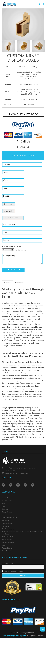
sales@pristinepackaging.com (17, 473)
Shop (3, 545)
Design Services (7, 512)
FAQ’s (4, 515)
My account (6, 520)
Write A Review (7, 551)
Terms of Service (7, 548)
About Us (5, 498)
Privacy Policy (6, 540)
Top (42, 628)
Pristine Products (8, 537)
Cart (3, 506)
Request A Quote (8, 542)
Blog (3, 503)
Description (7, 283)
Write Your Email (7, 563)
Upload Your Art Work (11, 246)
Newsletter (5, 526)
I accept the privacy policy (12, 571)
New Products (7, 523)
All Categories (7, 501)
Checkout (5, 509)
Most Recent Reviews (9, 518)
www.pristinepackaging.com (14, 636)
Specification (19, 283)
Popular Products (8, 529)
